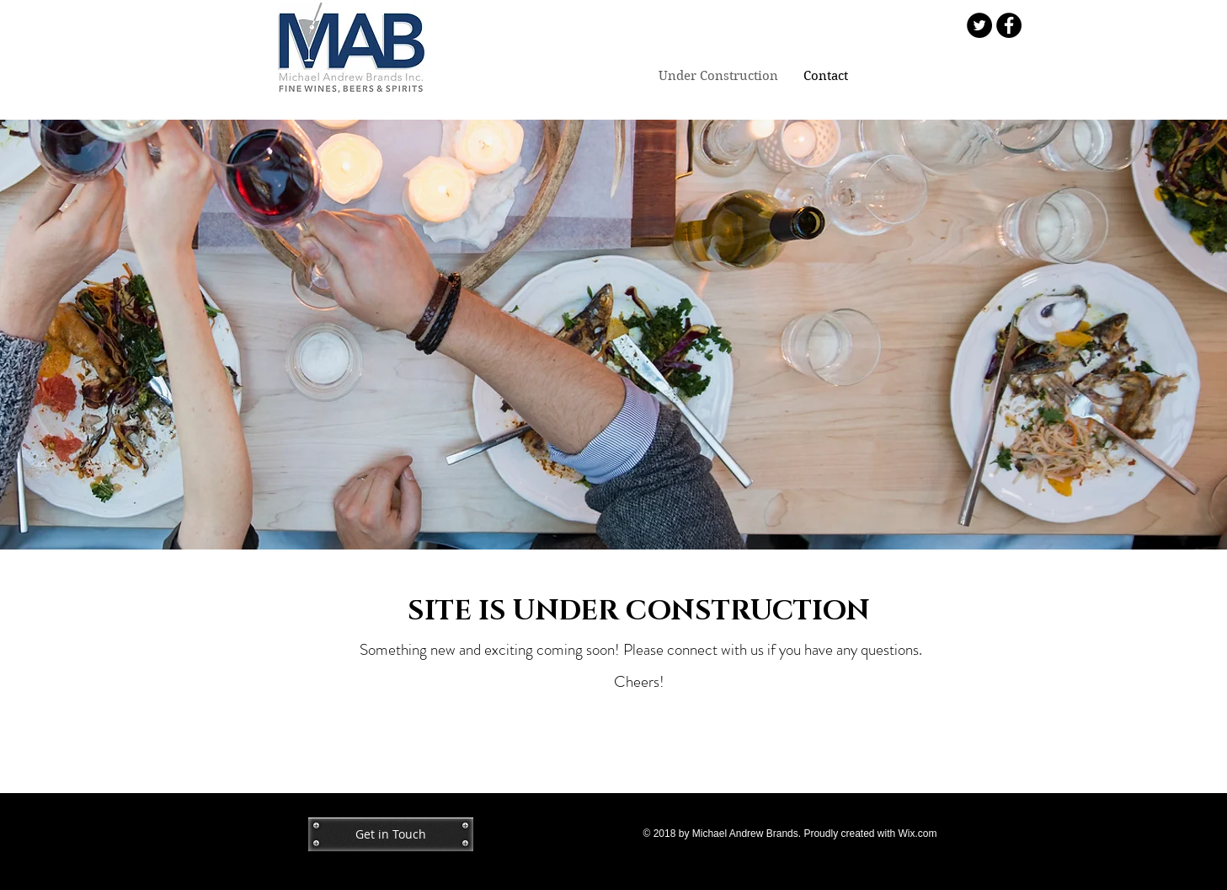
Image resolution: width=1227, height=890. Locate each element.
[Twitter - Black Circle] (979, 25)
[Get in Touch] (390, 834)
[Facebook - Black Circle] (1009, 25)
